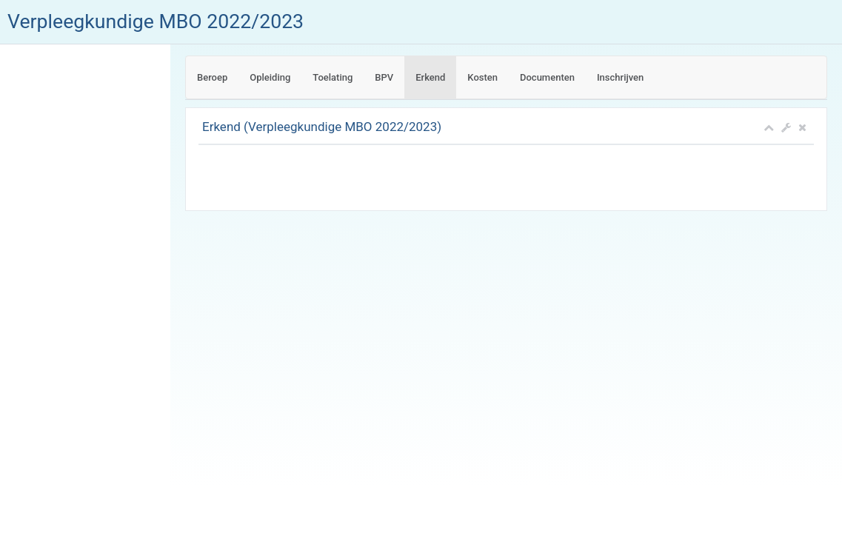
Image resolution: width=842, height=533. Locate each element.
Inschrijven (620, 77)
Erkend (430, 77)
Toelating (332, 77)
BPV (384, 77)
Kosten (482, 77)
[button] (786, 127)
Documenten (547, 77)
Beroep (212, 77)
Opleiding (270, 77)
